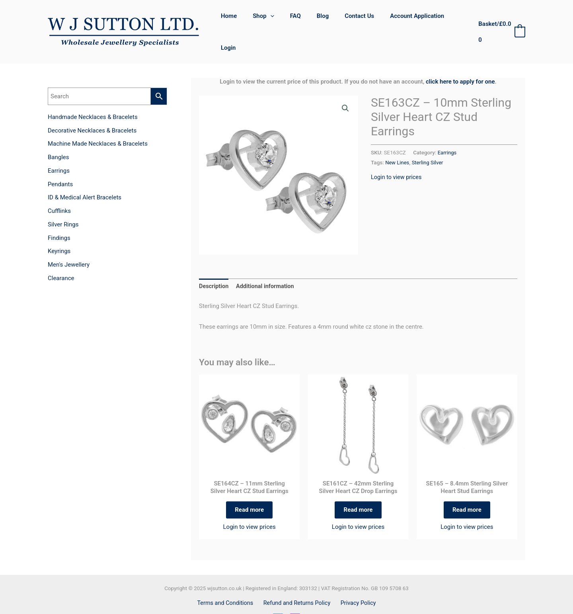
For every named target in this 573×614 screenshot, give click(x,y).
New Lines (397, 139)
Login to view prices (397, 153)
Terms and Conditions (227, 583)
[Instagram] (295, 600)
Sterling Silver (429, 139)
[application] (276, 20)
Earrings (447, 129)
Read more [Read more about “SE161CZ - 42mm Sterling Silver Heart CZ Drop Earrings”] (358, 488)
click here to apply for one (460, 58)
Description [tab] (214, 263)
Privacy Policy (356, 583)
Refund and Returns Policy (297, 583)
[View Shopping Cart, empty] (500, 20)
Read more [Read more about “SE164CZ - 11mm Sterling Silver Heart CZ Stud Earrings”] (249, 488)
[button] (345, 85)
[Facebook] (278, 600)
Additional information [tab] (267, 263)
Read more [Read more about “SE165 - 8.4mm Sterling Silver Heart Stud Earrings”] (466, 488)
